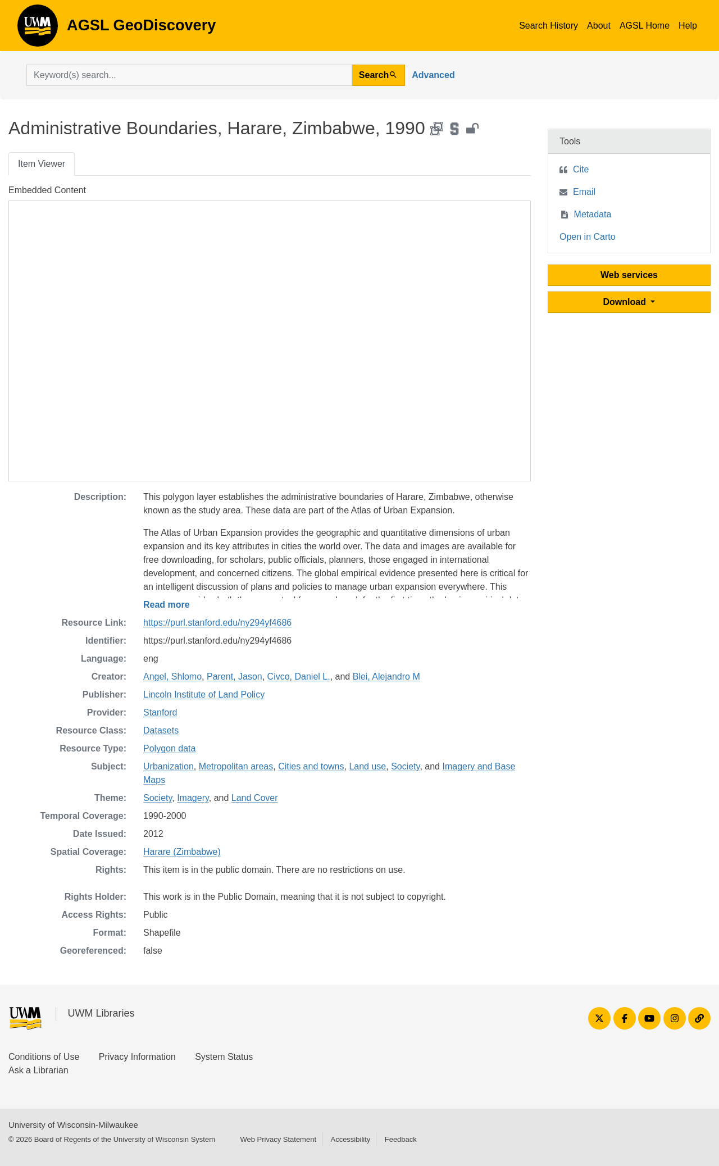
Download (626, 302)
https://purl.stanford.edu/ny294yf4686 (217, 622)
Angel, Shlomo (172, 676)
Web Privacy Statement (278, 1139)
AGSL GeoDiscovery (37, 29)
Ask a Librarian (38, 1070)
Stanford (160, 712)
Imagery (193, 798)
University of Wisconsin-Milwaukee (73, 1124)
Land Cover (254, 798)
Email (584, 192)
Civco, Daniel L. (298, 676)
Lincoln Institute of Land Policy (204, 694)
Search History (548, 25)
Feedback (401, 1139)
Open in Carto (587, 237)
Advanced (433, 75)
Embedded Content (47, 190)
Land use (367, 766)
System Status (224, 1057)
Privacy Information (137, 1057)
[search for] (189, 75)
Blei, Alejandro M (386, 676)
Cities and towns (311, 766)
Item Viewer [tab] (41, 163)
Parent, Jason (234, 676)
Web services (629, 275)
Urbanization (168, 766)
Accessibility (350, 1139)
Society (405, 766)
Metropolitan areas (236, 766)
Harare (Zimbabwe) (182, 852)
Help (688, 25)
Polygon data (169, 748)
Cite (581, 169)
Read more (166, 604)
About (599, 25)
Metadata (593, 214)
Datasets (161, 730)
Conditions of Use (43, 1057)
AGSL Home (645, 25)
